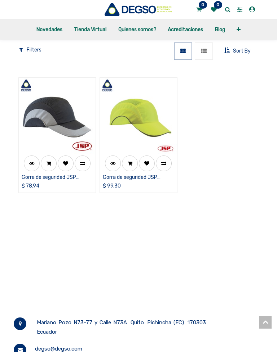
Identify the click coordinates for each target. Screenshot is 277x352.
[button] (239, 29)
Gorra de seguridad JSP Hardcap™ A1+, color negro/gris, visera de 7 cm (51, 177)
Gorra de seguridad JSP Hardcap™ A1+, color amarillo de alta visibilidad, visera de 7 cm (136, 177)
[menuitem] (49, 29)
